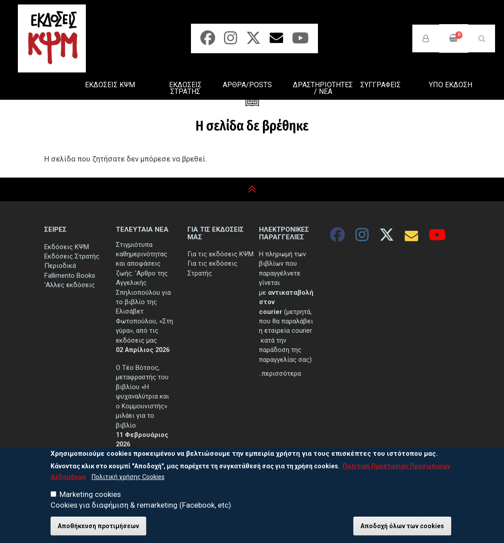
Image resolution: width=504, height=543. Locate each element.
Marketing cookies (90, 498)
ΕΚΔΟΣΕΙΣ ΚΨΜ (110, 85)
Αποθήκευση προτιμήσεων (98, 530)
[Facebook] (207, 41)
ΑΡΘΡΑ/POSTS (247, 85)
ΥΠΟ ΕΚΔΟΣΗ (450, 85)
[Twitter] (253, 41)
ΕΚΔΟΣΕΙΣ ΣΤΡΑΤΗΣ (185, 88)
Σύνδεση (425, 38)
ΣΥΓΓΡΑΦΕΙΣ (380, 85)
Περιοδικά (60, 266)
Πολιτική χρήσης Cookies (128, 480)
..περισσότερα (280, 373)
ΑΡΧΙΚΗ (47, 86)
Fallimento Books (69, 276)
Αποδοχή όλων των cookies (402, 530)
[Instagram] (230, 41)
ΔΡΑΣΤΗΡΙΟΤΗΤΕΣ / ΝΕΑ (323, 88)
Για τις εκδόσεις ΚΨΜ (220, 254)
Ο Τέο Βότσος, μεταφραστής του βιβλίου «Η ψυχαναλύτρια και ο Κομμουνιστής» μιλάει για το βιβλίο (142, 396)
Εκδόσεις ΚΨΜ (66, 247)
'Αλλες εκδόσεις (69, 285)
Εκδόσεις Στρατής (71, 256)
